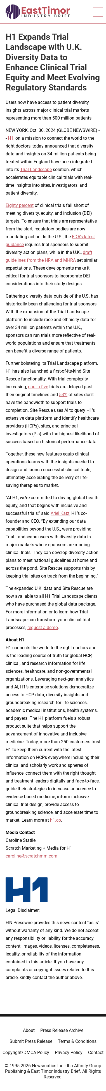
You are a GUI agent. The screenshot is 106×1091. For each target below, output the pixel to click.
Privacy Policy (69, 1052)
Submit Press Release (31, 1041)
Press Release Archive (61, 1030)
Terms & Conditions (77, 1041)
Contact (95, 1052)
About (29, 1030)
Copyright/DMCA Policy (26, 1052)
